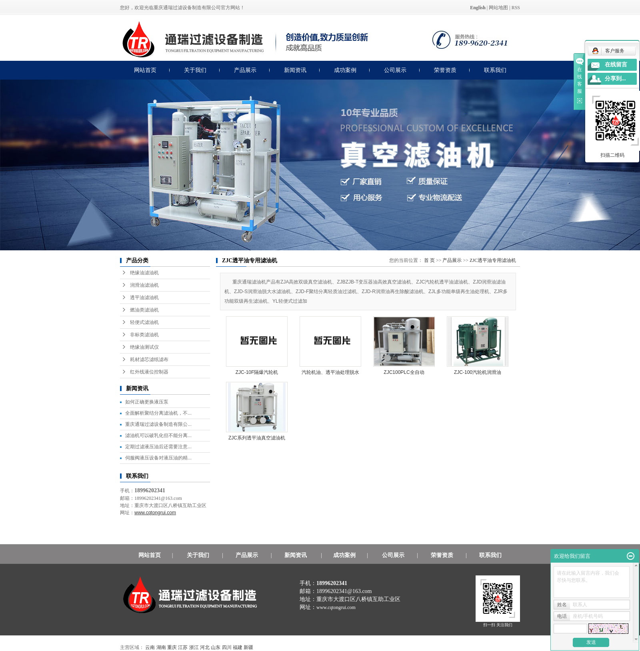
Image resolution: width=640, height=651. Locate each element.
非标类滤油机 (144, 334)
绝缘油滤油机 (144, 273)
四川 (227, 647)
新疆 (248, 647)
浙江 (194, 647)
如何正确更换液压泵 (146, 402)
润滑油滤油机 (144, 285)
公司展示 (395, 70)
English (478, 7)
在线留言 (616, 65)
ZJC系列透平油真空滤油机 (256, 438)
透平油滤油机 (144, 297)
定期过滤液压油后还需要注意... (158, 446)
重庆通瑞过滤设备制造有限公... (158, 424)
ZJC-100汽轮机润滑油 (477, 372)
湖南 (161, 647)
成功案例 (345, 70)
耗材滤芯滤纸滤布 (149, 359)
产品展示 (245, 70)
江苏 (183, 647)
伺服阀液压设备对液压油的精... (158, 458)
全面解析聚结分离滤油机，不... (158, 413)
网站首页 (145, 70)
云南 (150, 647)
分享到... (615, 79)
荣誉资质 (445, 70)
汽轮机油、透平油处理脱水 (330, 372)
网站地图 (498, 7)
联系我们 (495, 70)
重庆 (172, 647)
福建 (237, 647)
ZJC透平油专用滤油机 (493, 260)
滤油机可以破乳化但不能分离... (158, 435)
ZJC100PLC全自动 (404, 372)
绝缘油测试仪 (144, 347)
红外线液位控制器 (149, 372)
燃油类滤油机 (144, 310)
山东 (215, 647)
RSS (516, 7)
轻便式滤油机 (144, 322)
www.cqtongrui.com (336, 607)
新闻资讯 (295, 70)
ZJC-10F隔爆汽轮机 (257, 372)
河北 (205, 647)
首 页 (429, 260)
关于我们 (195, 70)
